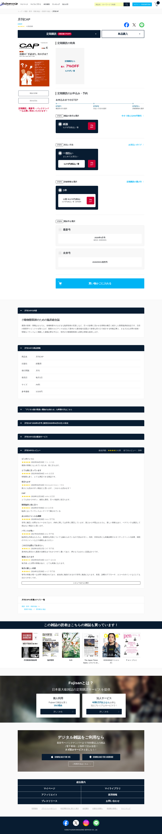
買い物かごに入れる (84, 283)
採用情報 (112, 794)
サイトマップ (125, 808)
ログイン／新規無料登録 (142, 4)
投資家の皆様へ (112, 808)
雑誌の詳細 (33, 93)
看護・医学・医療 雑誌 (32, 11)
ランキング (56, 4)
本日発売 (47, 4)
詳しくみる (64, 712)
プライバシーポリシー (49, 808)
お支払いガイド (136, 145)
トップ (20, 11)
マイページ (24, 4)
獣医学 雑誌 (46, 11)
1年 (65, 190)
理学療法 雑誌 (40, 609)
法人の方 (65, 4)
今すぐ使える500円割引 (133, 116)
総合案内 (81, 782)
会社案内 (86, 808)
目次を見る (33, 101)
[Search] (127, 4)
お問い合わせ (112, 801)
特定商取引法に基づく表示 (69, 808)
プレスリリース (49, 801)
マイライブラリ (35, 4)
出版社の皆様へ (97, 808)
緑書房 (20, 24)
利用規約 (35, 808)
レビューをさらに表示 (81, 583)
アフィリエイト (49, 794)
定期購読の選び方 (135, 182)
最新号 (67, 229)
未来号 (67, 253)
